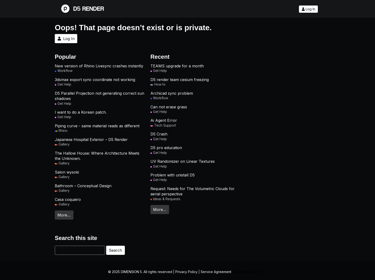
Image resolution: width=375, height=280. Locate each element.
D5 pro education (166, 147)
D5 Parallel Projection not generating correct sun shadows (99, 96)
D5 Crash (158, 134)
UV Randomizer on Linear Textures (182, 161)
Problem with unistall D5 (172, 175)
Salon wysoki (67, 172)
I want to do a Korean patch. (81, 112)
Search (115, 250)
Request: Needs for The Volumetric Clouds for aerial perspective (192, 191)
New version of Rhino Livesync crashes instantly (99, 66)
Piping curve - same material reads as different (97, 125)
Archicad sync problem (171, 93)
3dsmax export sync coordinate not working (95, 79)
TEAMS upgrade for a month (177, 66)
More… (64, 215)
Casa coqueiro (68, 199)
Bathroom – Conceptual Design (83, 185)
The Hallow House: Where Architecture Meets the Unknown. (97, 156)
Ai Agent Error (163, 120)
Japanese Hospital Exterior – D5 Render (91, 139)
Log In (308, 9)
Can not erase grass (168, 107)
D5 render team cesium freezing (179, 79)
